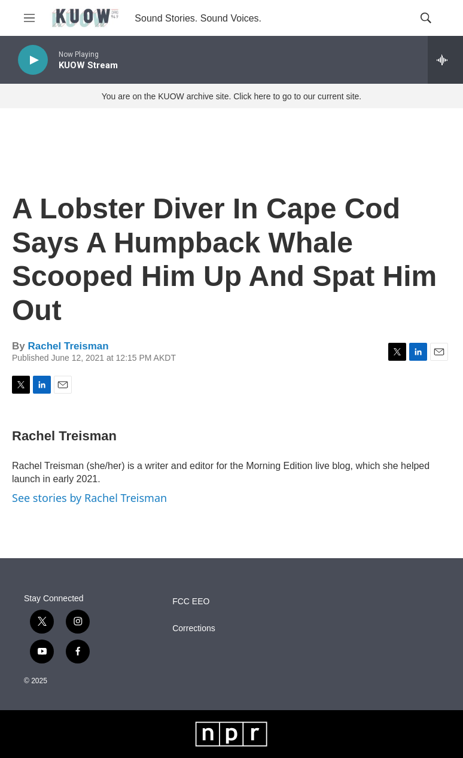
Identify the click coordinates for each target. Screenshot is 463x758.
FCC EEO (190, 601)
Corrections (193, 628)
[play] (32, 60)
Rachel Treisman (68, 346)
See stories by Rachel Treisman (89, 498)
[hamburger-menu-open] (29, 18)
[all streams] (445, 60)
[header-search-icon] (426, 18)
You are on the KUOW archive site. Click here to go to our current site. (231, 96)
